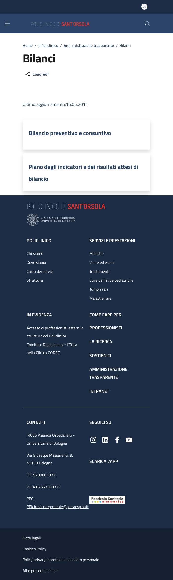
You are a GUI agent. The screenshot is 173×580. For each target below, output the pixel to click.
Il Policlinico (48, 45)
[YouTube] (129, 439)
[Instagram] (93, 439)
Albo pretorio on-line (40, 571)
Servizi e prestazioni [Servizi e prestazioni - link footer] (112, 240)
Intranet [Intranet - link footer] (99, 391)
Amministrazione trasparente (89, 45)
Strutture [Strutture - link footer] (35, 280)
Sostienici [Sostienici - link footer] (100, 355)
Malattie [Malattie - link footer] (96, 253)
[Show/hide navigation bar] (7, 23)
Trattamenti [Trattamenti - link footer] (99, 271)
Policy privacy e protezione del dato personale (61, 560)
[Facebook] (117, 439)
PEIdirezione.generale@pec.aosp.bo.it (58, 507)
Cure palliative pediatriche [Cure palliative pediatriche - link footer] (111, 280)
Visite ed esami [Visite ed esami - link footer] (102, 262)
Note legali (32, 538)
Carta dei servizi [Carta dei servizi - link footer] (40, 271)
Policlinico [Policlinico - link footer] (39, 240)
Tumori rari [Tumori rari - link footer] (98, 289)
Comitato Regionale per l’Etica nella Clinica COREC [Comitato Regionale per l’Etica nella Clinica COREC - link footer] (52, 349)
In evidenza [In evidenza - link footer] (39, 314)
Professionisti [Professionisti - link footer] (105, 327)
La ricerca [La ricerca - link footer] (100, 341)
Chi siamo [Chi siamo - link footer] (35, 253)
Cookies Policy (34, 549)
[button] (147, 24)
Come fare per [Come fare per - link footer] (105, 314)
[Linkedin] (105, 439)
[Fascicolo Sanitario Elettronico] (107, 499)
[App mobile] (93, 478)
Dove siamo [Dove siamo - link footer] (36, 262)
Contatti (36, 422)
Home (28, 45)
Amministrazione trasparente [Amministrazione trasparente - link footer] (108, 373)
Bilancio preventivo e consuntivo (70, 132)
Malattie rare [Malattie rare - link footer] (100, 298)
